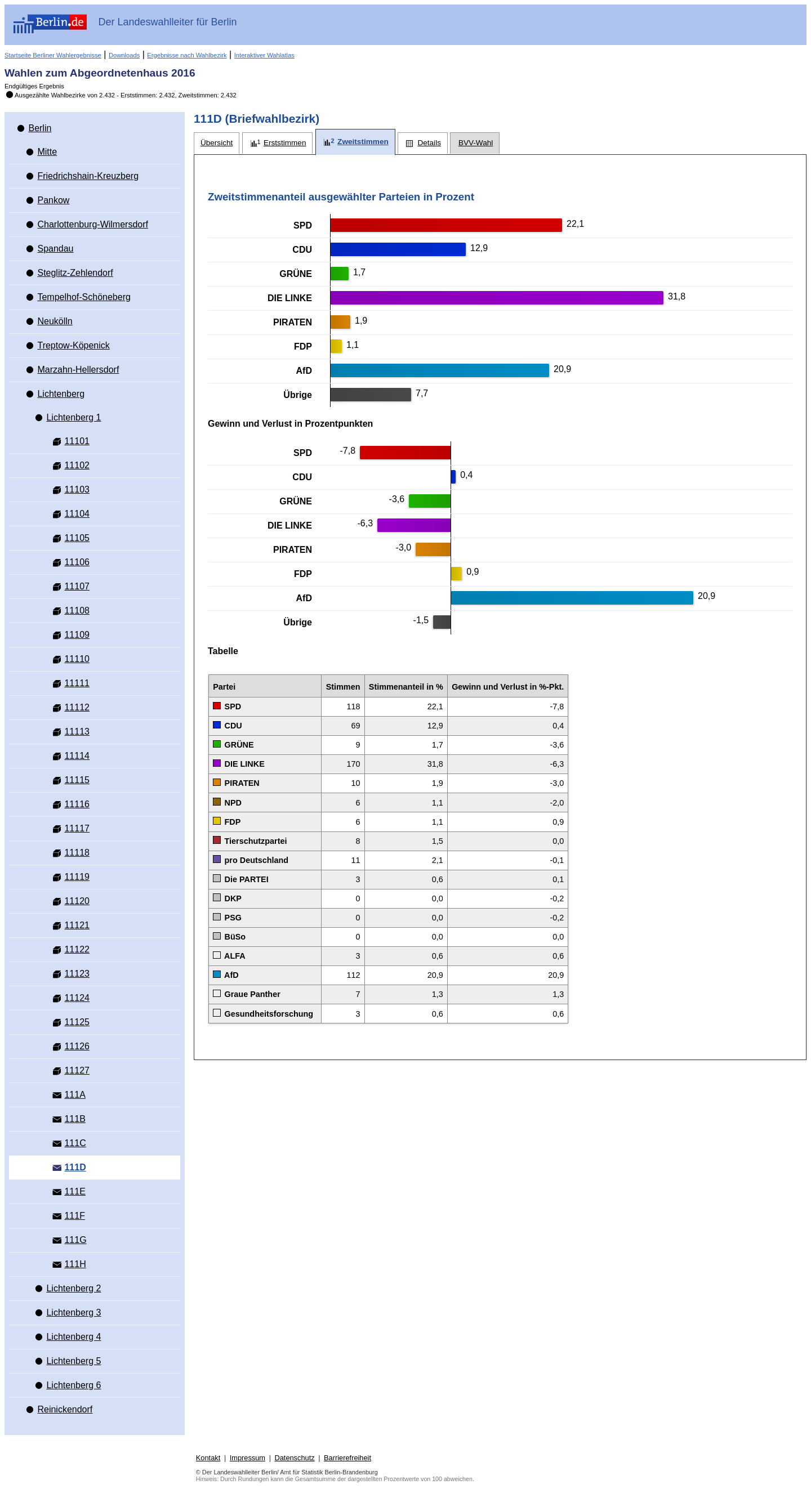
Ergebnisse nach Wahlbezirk (186, 55)
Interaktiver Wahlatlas (264, 55)
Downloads (124, 55)
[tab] (216, 143)
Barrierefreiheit (347, 1458)
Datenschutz (294, 1458)
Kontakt (208, 1458)
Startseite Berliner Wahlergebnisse (53, 55)
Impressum (247, 1458)
